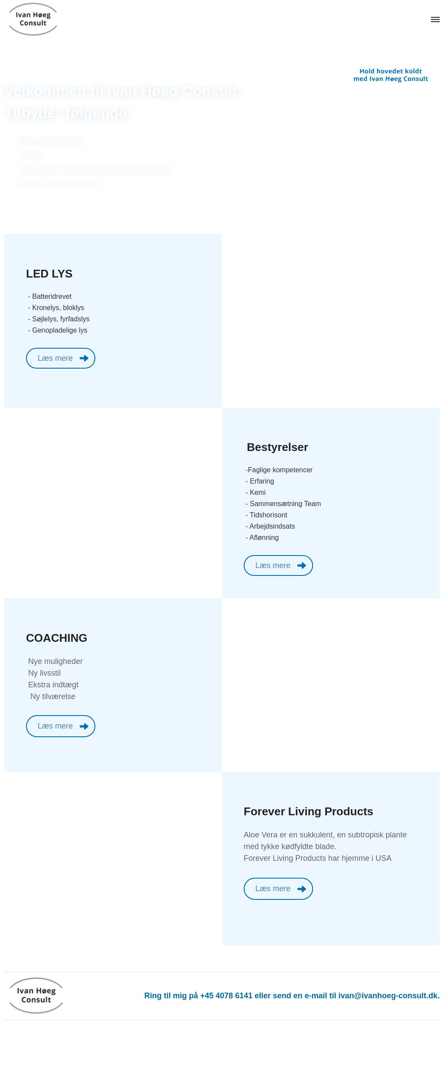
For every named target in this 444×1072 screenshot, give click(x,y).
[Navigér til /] (43, 19)
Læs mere (55, 358)
